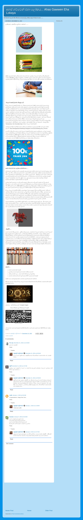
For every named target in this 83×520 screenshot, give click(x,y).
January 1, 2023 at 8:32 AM (19, 395)
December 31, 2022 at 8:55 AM (33, 353)
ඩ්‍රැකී (10, 366)
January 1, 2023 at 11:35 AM (32, 405)
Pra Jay (11, 342)
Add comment (9, 443)
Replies (13, 350)
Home (29, 510)
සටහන (11, 335)
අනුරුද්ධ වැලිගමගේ (18, 353)
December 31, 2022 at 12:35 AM (21, 342)
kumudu (11, 416)
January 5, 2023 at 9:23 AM (20, 416)
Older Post (48, 510)
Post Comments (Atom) (18, 513)
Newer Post (9, 510)
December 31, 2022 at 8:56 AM (33, 378)
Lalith (10, 395)
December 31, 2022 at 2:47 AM (19, 366)
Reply (10, 347)
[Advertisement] (28, 496)
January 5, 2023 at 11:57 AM (32, 431)
